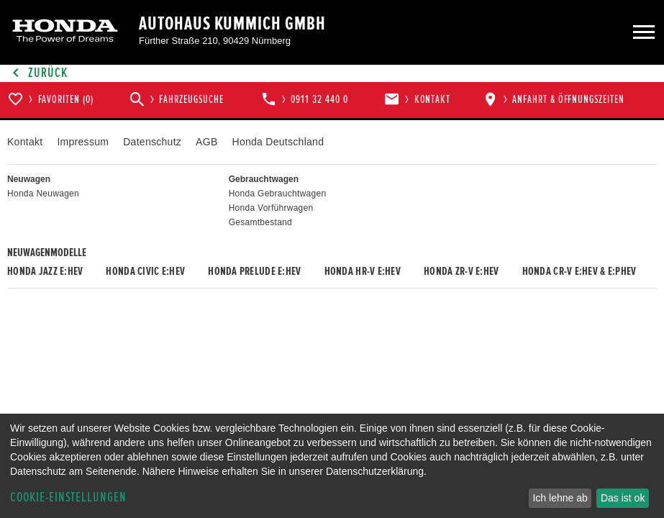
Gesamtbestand (260, 222)
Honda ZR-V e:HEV (461, 271)
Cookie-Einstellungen (68, 497)
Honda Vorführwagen (271, 208)
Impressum (83, 141)
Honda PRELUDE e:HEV (254, 271)
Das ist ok (623, 498)
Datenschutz (152, 141)
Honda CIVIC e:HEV (145, 271)
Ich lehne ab (559, 498)
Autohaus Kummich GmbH (232, 23)
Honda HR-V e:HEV (362, 271)
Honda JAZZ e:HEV (45, 271)
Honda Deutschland (278, 141)
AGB (206, 141)
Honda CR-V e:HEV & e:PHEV (579, 271)
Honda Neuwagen (43, 193)
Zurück (37, 73)
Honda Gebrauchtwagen (278, 193)
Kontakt (24, 141)
